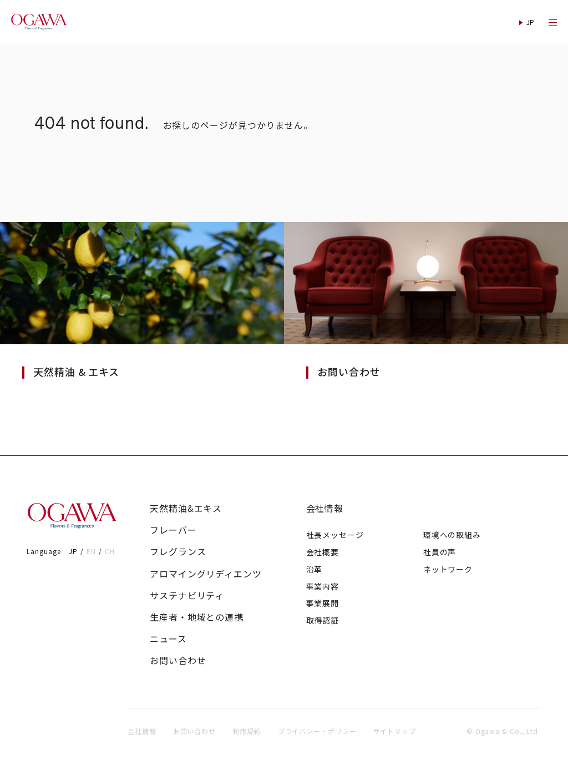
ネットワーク (448, 569)
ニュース (168, 639)
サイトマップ (394, 731)
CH (110, 551)
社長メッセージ (335, 534)
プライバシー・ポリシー (317, 731)
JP (73, 551)
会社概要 (322, 551)
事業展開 (322, 603)
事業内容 (322, 586)
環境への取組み (452, 534)
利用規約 (246, 731)
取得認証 (322, 620)
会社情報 (325, 508)
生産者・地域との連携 (197, 617)
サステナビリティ (187, 595)
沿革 (314, 569)
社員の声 (440, 551)
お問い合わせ (178, 660)
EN (91, 551)
